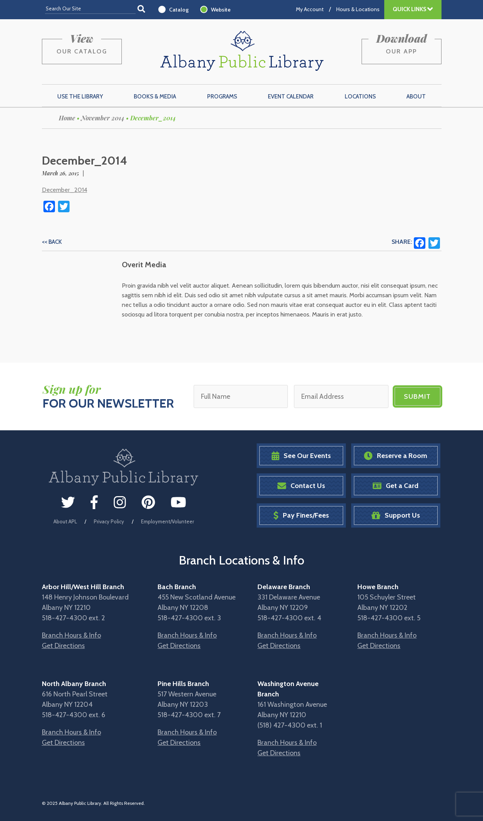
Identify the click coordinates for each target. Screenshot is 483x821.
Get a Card (395, 485)
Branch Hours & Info (71, 635)
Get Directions (63, 645)
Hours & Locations (358, 9)
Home (67, 118)
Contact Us (301, 485)
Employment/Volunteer (167, 521)
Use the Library (80, 96)
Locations (360, 96)
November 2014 (102, 118)
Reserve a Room (395, 455)
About (416, 96)
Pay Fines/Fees (301, 515)
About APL (65, 521)
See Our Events (301, 455)
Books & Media (155, 96)
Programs (222, 96)
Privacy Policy (109, 521)
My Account (310, 9)
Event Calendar (291, 96)
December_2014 (64, 189)
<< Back (52, 241)
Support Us (396, 515)
